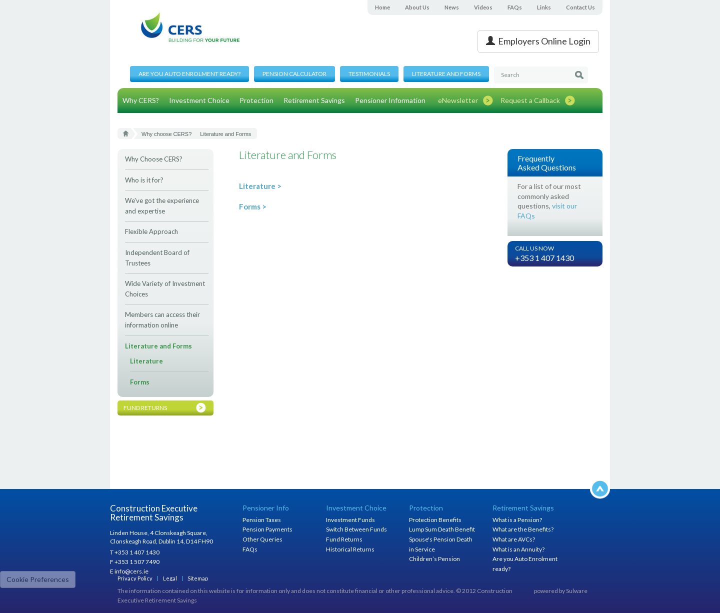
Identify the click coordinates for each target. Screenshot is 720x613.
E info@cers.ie (129, 571)
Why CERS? (140, 100)
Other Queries (262, 539)
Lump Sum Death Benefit (442, 529)
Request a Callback (530, 100)
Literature (146, 361)
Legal (170, 578)
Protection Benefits (435, 520)
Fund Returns (344, 539)
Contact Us (580, 7)
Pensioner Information (390, 100)
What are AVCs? (513, 539)
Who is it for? (144, 180)
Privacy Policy (135, 578)
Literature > (260, 186)
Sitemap (198, 578)
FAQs (515, 7)
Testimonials (369, 74)
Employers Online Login (538, 41)
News (451, 7)
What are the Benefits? (523, 529)
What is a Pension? (517, 520)
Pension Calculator (294, 74)
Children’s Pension (434, 558)
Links (544, 7)
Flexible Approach (151, 232)
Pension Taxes (261, 520)
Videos (483, 7)
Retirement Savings (314, 100)
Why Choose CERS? (153, 159)
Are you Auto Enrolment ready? (189, 74)
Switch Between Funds (356, 529)
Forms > (252, 206)
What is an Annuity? (518, 549)
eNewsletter (458, 100)
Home (382, 7)
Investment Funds (350, 520)
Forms (140, 382)
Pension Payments (267, 529)
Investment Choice (199, 100)
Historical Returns (350, 549)
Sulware (577, 590)
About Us (417, 7)
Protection (257, 100)
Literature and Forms (446, 74)
